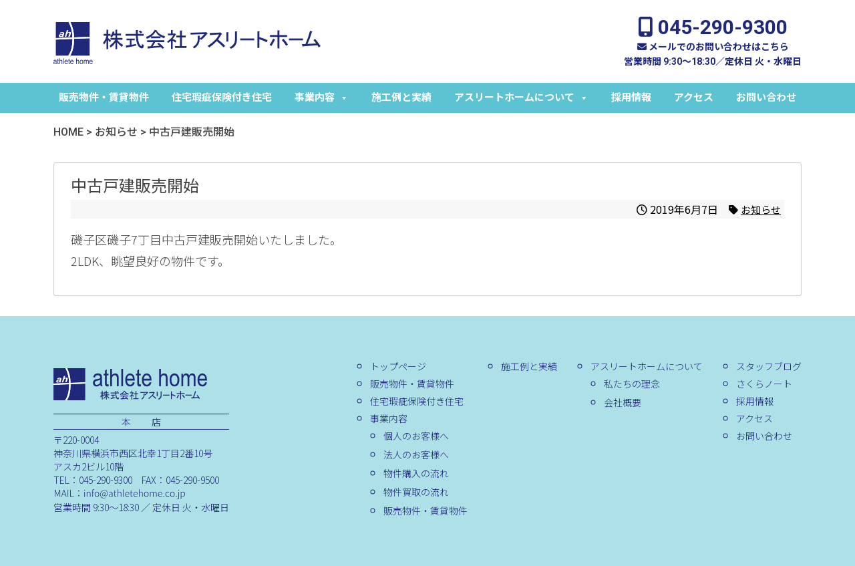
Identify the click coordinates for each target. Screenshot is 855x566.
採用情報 (631, 98)
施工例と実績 (401, 98)
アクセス (693, 98)
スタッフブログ (769, 366)
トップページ (398, 366)
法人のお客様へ (416, 454)
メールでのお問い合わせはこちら (713, 46)
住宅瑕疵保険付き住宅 (222, 98)
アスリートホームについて (521, 98)
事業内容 (322, 98)
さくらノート (764, 383)
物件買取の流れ (416, 492)
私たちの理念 (632, 383)
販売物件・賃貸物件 (104, 98)
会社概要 (622, 402)
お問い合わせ (766, 98)
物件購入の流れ (416, 473)
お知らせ (759, 209)
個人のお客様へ (416, 435)
